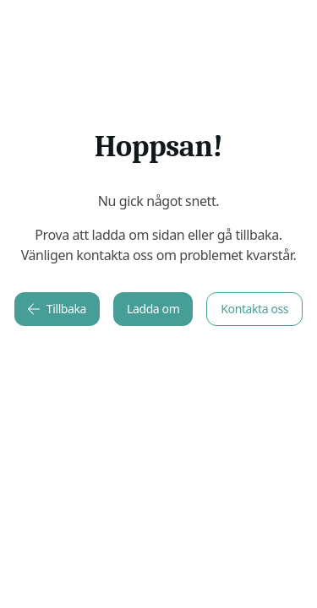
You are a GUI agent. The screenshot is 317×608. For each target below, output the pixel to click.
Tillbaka (57, 309)
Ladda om (153, 309)
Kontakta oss (254, 309)
